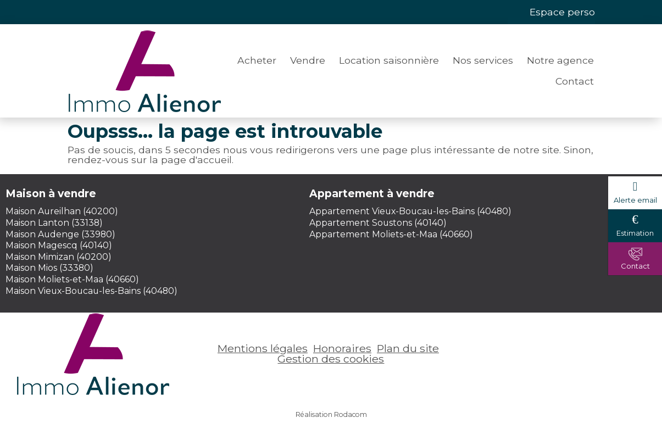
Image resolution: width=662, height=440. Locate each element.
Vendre (307, 60)
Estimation (635, 233)
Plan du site (408, 348)
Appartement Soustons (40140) (378, 223)
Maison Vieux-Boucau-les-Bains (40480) (91, 291)
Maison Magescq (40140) (58, 245)
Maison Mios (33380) (49, 268)
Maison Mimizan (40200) (58, 257)
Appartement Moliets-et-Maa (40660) (391, 234)
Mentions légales (263, 348)
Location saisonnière (389, 60)
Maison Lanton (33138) (54, 223)
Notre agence (560, 60)
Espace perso (562, 12)
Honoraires (342, 348)
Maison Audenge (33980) (60, 234)
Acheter (256, 60)
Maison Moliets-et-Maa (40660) (72, 279)
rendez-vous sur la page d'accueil (150, 159)
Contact (574, 81)
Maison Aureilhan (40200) (61, 211)
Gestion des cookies (330, 358)
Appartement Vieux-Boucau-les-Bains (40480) (410, 211)
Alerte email (635, 200)
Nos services (483, 60)
